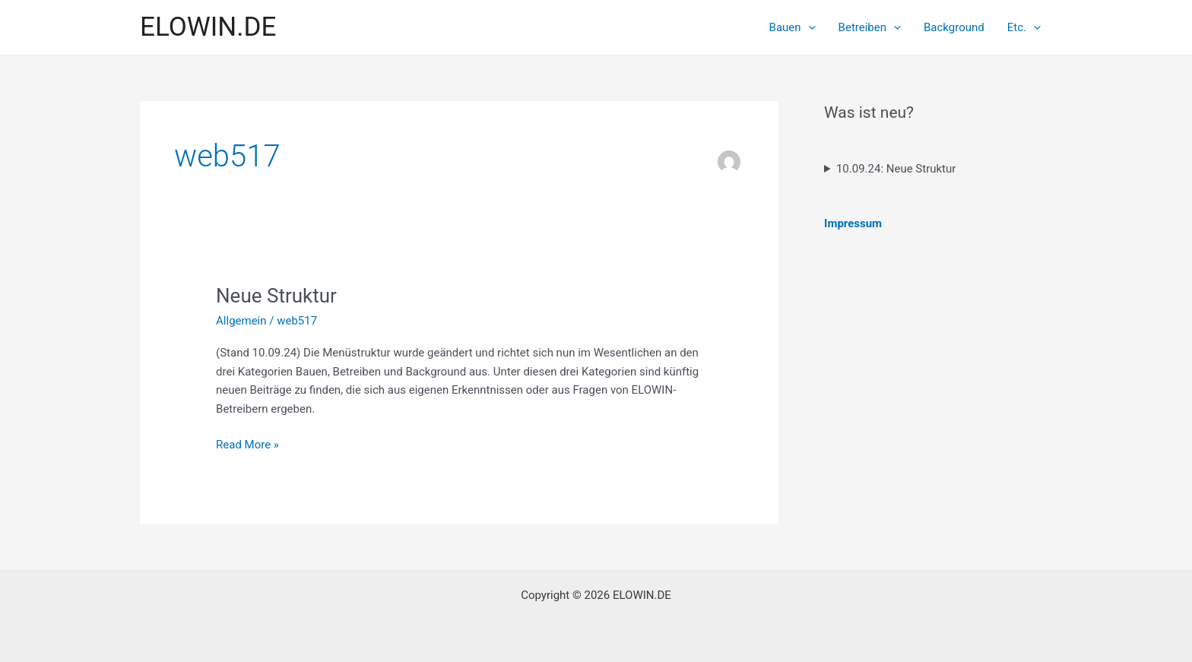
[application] (808, 27)
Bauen (792, 27)
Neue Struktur (276, 295)
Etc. (1024, 27)
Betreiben (870, 27)
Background (954, 27)
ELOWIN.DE (208, 27)
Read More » (247, 445)
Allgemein (241, 321)
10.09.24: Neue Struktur (896, 169)
